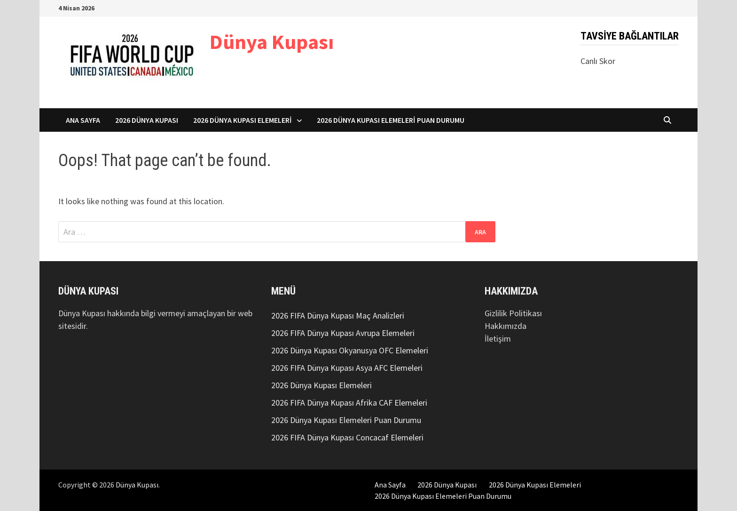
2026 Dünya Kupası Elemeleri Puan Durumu (390, 120)
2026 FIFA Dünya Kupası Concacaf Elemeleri (347, 437)
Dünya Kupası (272, 42)
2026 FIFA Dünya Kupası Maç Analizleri (337, 315)
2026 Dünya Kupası (146, 120)
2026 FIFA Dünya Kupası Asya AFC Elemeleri (347, 367)
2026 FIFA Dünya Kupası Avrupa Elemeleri (343, 332)
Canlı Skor (597, 61)
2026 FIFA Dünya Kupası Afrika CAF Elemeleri (349, 402)
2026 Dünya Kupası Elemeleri (242, 120)
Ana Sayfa (83, 120)
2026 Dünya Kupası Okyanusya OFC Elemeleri (349, 350)
